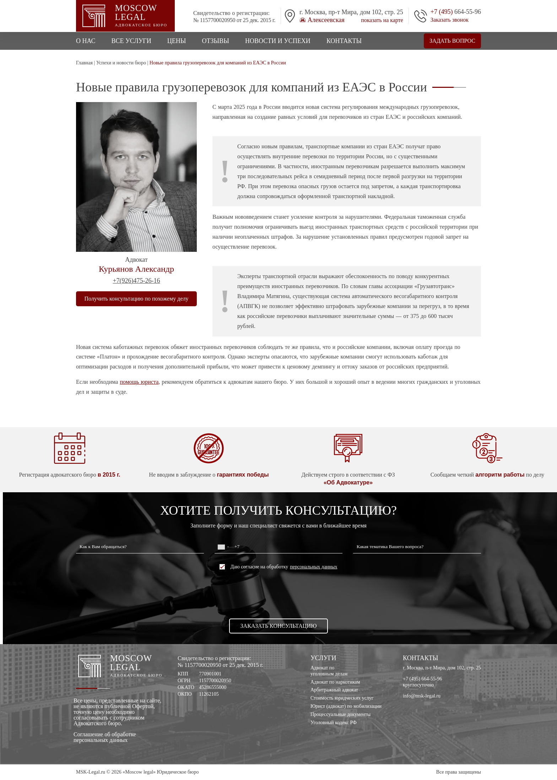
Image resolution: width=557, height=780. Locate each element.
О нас (86, 40)
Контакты (344, 40)
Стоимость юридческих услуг (342, 698)
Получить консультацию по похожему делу (137, 299)
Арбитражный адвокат (334, 690)
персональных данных (313, 566)
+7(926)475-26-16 (136, 280)
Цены (176, 40)
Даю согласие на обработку (278, 566)
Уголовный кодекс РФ (333, 722)
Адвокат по (346, 671)
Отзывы (215, 40)
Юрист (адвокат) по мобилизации (346, 706)
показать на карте (382, 20)
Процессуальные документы (340, 714)
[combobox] (223, 547)
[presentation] (278, 594)
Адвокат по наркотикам (335, 682)
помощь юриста (139, 382)
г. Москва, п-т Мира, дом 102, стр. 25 (442, 667)
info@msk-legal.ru (421, 696)
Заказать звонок (450, 20)
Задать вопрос (452, 41)
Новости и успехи (277, 40)
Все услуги (131, 40)
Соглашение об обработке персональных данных (105, 737)
